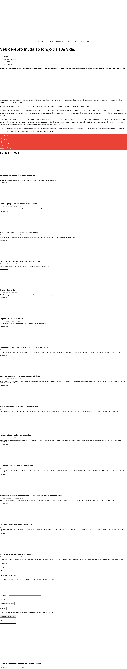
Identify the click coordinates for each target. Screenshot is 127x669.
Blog (68, 41)
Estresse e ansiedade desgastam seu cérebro (18, 175)
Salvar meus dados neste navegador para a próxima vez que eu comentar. (28, 612)
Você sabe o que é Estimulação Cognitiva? (17, 554)
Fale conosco (84, 41)
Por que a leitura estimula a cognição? (15, 435)
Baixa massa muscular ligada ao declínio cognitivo (20, 232)
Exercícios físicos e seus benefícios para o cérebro (20, 261)
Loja (75, 41)
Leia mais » (4, 183)
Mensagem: (4, 595)
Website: (3, 608)
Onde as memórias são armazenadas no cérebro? (20, 376)
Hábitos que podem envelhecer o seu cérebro (18, 204)
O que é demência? (8, 290)
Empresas (59, 41)
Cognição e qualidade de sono (12, 319)
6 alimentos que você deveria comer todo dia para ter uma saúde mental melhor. (33, 496)
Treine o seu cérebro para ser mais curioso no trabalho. (22, 406)
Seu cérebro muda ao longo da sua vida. (16, 524)
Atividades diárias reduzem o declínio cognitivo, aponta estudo (25, 347)
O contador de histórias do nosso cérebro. (17, 465)
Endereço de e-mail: (7, 604)
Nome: (2, 599)
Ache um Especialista (45, 41)
